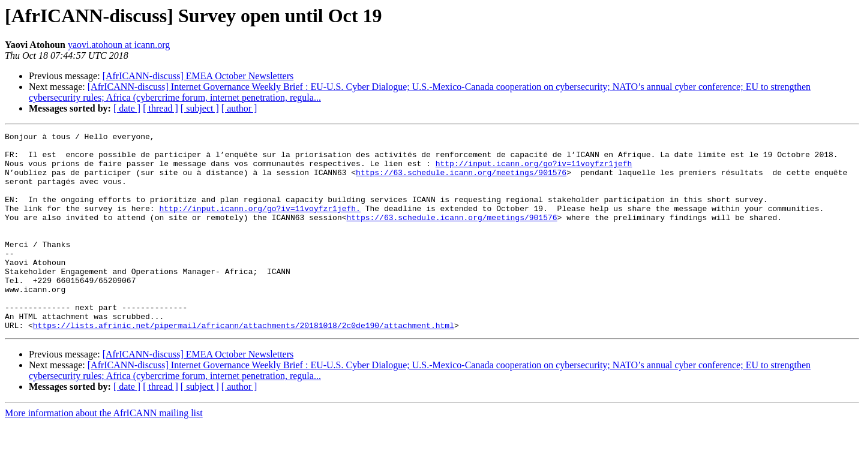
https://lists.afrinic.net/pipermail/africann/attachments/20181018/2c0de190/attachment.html (243, 364)
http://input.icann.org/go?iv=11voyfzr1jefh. (259, 224)
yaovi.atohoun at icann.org (119, 45)
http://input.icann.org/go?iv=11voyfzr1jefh (534, 170)
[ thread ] (160, 108)
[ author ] (239, 108)
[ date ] (126, 108)
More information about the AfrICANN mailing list (104, 452)
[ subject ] (200, 108)
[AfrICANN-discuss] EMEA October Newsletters (198, 76)
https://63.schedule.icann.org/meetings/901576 (461, 181)
